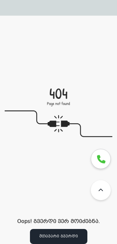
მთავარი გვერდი (58, 236)
